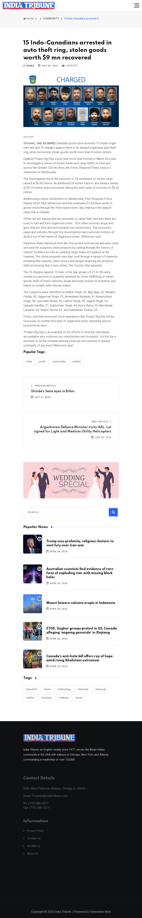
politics (30, 697)
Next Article (101, 421)
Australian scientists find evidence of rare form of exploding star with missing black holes (79, 573)
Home (28, 18)
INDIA (29, 361)
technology (64, 689)
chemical (83, 689)
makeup (64, 697)
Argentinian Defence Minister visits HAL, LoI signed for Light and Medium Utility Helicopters (72, 429)
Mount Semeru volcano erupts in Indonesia (80, 603)
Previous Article (43, 385)
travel (47, 689)
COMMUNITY (51, 18)
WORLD (42, 361)
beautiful (31, 689)
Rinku (30, 65)
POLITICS (77, 361)
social (79, 697)
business (46, 697)
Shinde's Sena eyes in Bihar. (53, 391)
